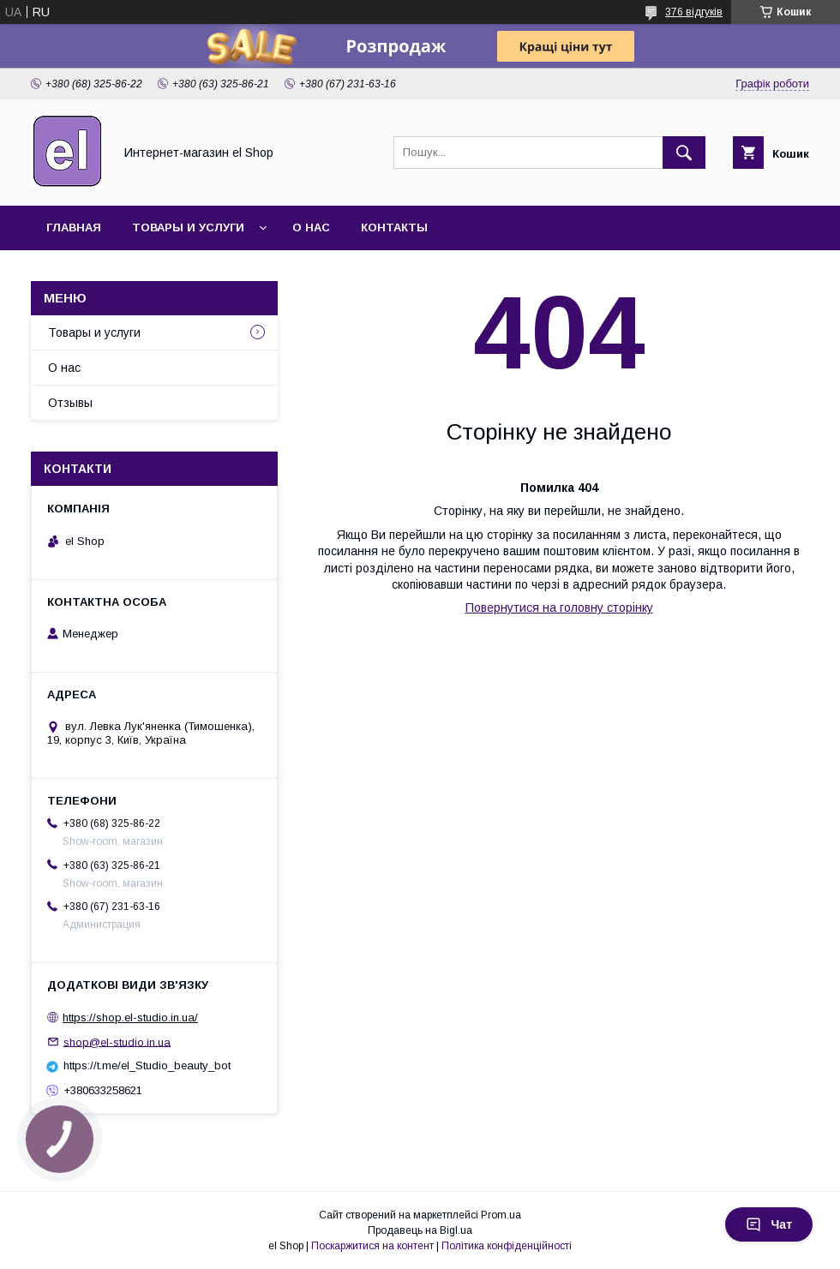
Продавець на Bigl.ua (420, 1230)
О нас (311, 227)
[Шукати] (684, 152)
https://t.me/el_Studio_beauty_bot (147, 1065)
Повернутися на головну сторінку (559, 607)
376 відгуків (694, 12)
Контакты (394, 227)
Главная (73, 227)
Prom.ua (501, 1215)
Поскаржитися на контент (372, 1246)
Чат (769, 1224)
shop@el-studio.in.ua (117, 1041)
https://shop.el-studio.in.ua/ (130, 1017)
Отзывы (70, 403)
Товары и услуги (188, 227)
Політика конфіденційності (506, 1246)
